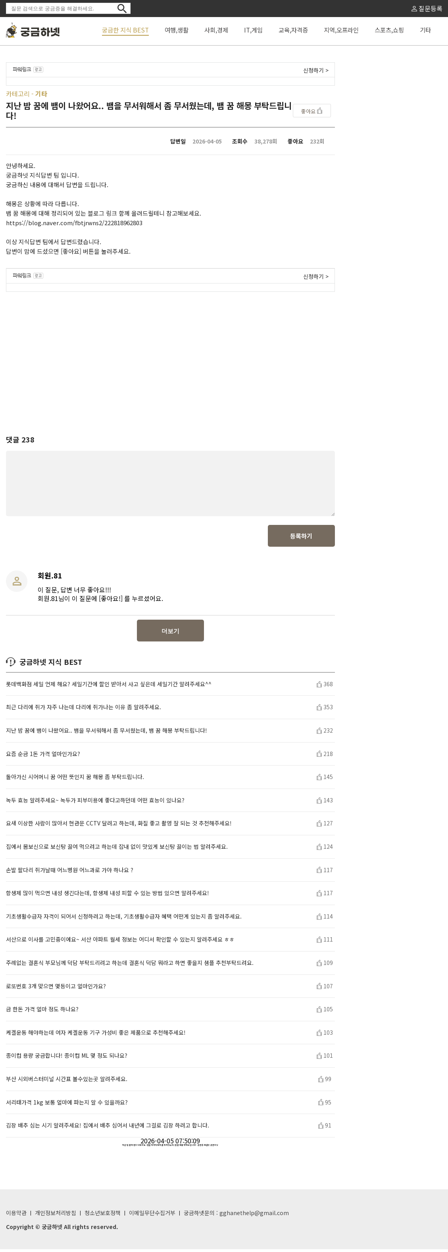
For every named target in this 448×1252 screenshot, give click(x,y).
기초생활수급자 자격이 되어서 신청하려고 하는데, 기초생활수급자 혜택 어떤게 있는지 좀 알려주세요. (124, 919)
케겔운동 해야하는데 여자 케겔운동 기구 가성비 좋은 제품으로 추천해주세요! (96, 1035)
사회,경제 (216, 29)
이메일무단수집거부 (152, 1215)
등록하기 (301, 538)
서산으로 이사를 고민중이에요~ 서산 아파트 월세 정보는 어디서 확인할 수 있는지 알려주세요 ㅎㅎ (120, 942)
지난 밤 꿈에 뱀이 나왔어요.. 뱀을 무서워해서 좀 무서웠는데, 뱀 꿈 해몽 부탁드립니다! (106, 733)
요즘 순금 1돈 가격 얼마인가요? (43, 756)
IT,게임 (253, 29)
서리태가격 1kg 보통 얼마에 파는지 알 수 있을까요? (67, 1105)
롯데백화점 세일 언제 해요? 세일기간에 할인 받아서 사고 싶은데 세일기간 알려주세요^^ (109, 687)
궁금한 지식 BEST (125, 29)
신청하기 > (316, 70)
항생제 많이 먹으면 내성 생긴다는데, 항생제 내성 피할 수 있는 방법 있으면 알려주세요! (107, 896)
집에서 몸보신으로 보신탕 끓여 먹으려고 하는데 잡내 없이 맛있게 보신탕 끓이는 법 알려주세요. (117, 849)
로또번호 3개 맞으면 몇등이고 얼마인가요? (56, 989)
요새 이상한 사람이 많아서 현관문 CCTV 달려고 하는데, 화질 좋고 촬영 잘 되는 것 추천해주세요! (119, 826)
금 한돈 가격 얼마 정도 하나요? (42, 1012)
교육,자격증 (293, 29)
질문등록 (426, 8)
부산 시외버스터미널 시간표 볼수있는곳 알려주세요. (66, 1081)
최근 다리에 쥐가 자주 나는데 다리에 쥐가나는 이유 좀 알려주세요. (83, 710)
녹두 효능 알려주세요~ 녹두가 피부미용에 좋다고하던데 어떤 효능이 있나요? (95, 803)
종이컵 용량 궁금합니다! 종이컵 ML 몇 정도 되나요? (66, 1058)
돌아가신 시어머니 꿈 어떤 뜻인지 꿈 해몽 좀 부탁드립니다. (75, 779)
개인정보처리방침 (55, 1215)
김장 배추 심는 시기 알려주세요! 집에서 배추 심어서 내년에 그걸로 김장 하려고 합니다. (107, 1128)
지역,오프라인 (341, 29)
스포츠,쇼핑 (389, 29)
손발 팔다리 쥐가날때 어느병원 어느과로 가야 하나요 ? (69, 873)
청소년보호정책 (103, 1215)
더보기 (170, 633)
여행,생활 (176, 29)
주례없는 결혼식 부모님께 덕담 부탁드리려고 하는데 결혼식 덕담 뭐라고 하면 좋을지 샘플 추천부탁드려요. (130, 965)
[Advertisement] (170, 356)
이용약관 (16, 1215)
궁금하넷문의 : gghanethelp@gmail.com (236, 1215)
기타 (425, 29)
